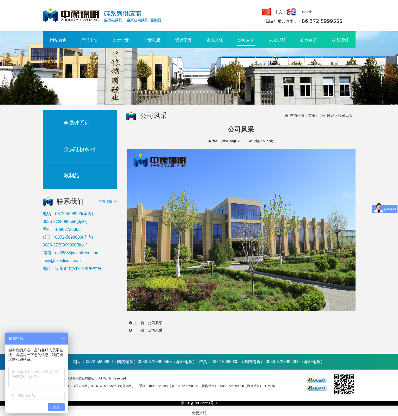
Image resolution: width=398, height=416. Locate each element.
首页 (311, 115)
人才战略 (277, 40)
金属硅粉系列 (79, 149)
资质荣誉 (183, 40)
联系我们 (340, 40)
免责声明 (199, 413)
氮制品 (71, 175)
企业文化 (214, 40)
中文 (279, 12)
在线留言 (308, 40)
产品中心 (89, 40)
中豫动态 (152, 40)
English (305, 12)
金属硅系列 (77, 123)
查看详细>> (107, 201)
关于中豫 (121, 40)
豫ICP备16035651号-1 (199, 403)
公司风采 (246, 42)
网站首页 (58, 40)
